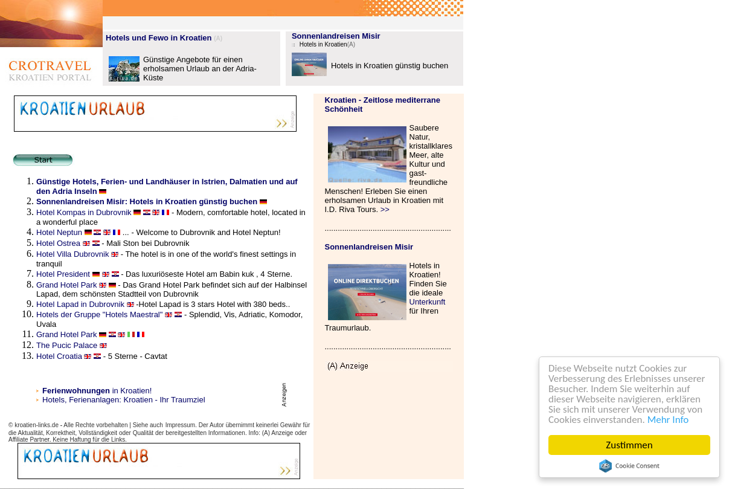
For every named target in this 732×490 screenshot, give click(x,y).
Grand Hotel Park (67, 284)
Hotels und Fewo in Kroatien (159, 37)
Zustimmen (629, 445)
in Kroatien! (97, 390)
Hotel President (63, 274)
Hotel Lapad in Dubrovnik (80, 304)
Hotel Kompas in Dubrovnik (84, 212)
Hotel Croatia (60, 356)
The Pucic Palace (66, 345)
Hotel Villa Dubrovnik (72, 254)
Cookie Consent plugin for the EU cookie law (629, 465)
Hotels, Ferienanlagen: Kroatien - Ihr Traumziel (123, 399)
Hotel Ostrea (58, 243)
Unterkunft (427, 301)
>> (385, 209)
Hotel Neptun (59, 232)
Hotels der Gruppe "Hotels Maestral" (99, 314)
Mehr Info (668, 419)
